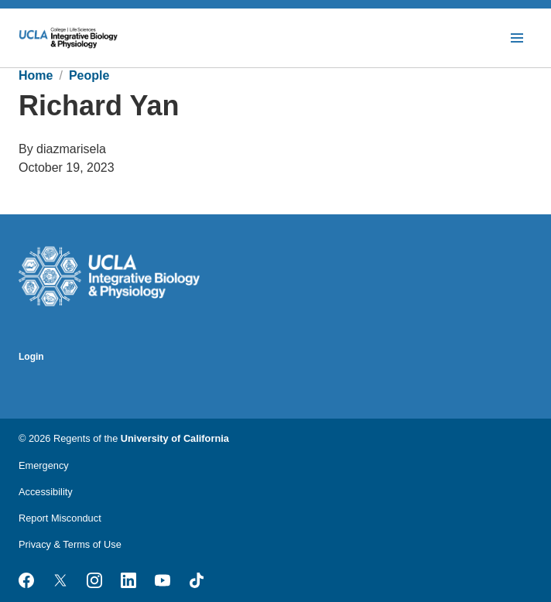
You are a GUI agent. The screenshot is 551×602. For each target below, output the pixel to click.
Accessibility (46, 492)
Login (31, 356)
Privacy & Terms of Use (70, 544)
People (89, 75)
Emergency (44, 465)
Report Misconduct (60, 518)
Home (36, 75)
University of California (175, 438)
